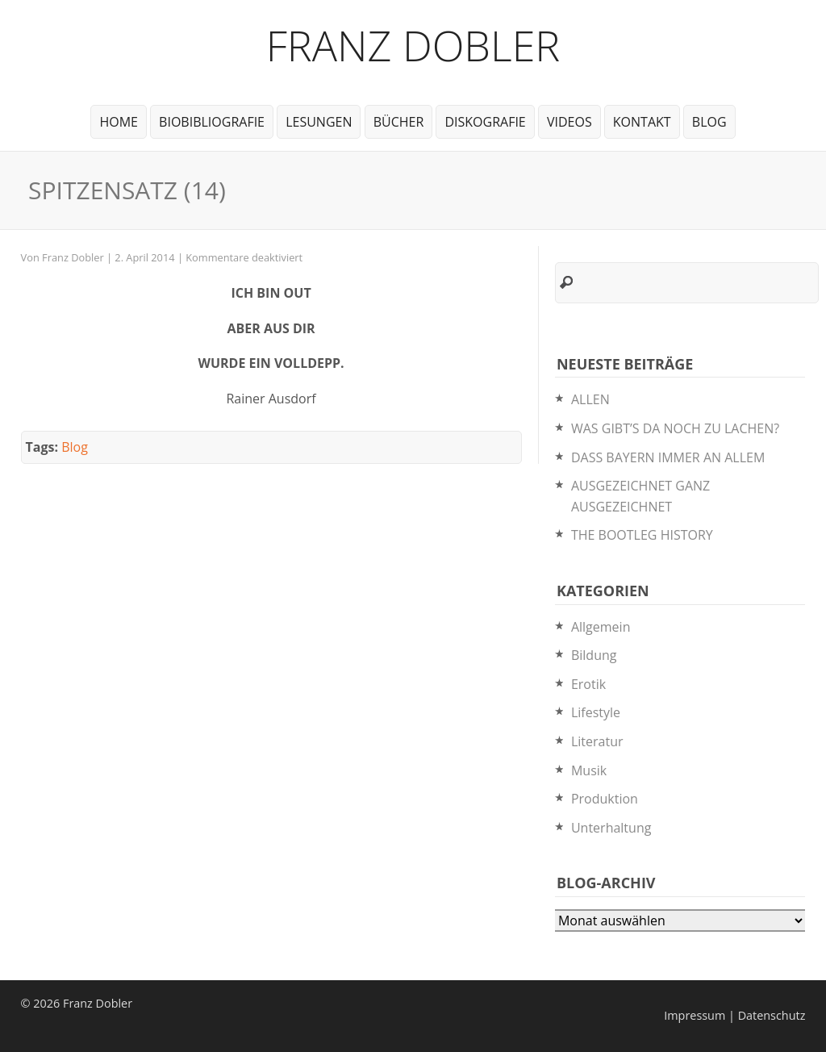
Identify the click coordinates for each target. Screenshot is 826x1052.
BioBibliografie (212, 122)
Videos (569, 122)
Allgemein (601, 627)
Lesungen (319, 122)
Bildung (594, 655)
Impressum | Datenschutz (734, 1015)
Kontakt (642, 122)
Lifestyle (595, 712)
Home (118, 122)
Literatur (597, 741)
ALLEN (590, 399)
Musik (589, 770)
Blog (709, 122)
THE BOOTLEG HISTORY (642, 535)
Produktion (604, 799)
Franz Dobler (413, 44)
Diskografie (484, 122)
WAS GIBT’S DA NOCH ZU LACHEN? (675, 428)
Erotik (588, 684)
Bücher (398, 122)
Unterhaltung (611, 828)
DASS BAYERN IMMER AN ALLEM (668, 457)
